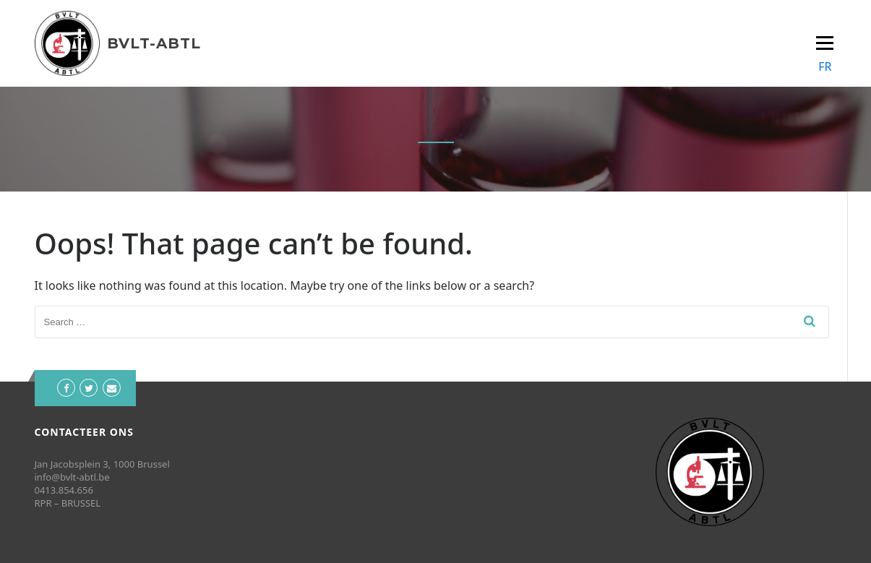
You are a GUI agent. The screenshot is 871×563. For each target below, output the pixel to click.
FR (824, 66)
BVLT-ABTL (154, 43)
